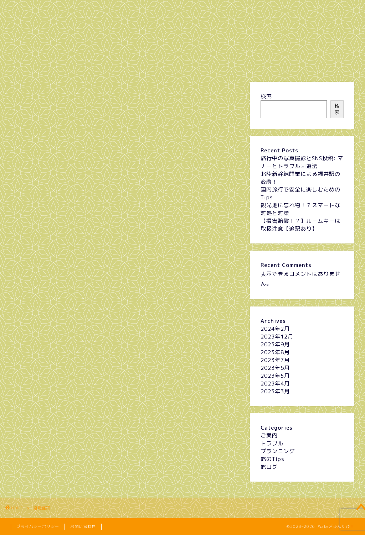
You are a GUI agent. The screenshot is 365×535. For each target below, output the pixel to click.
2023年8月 (275, 352)
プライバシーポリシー (37, 526)
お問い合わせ (83, 526)
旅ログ (323, 63)
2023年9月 (275, 344)
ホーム (42, 63)
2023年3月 (275, 391)
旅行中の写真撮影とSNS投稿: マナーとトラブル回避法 (302, 162)
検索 (266, 96)
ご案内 (269, 435)
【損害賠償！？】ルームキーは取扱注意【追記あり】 (300, 224)
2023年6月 (275, 368)
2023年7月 (275, 360)
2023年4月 (275, 383)
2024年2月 (275, 328)
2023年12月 (277, 336)
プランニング (113, 63)
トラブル (182, 63)
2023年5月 (275, 375)
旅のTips (253, 63)
